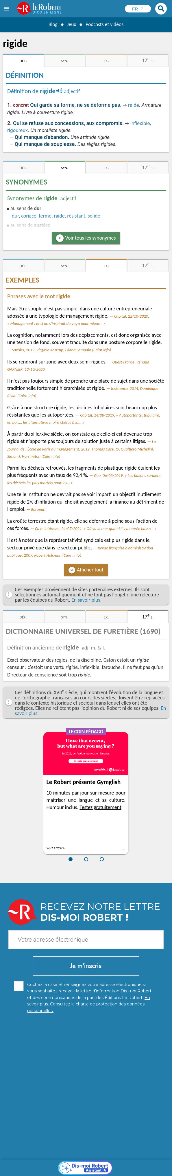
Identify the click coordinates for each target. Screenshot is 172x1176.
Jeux (71, 24)
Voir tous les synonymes (90, 238)
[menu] (7, 8)
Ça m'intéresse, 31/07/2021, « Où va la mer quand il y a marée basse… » (96, 528)
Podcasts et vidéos (104, 24)
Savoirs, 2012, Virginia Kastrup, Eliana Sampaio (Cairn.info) (61, 349)
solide (94, 216)
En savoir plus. (86, 600)
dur (15, 216)
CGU (73, 1170)
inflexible (140, 123)
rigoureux (17, 130)
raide (133, 105)
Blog (52, 24)
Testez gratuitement (100, 807)
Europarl (38, 509)
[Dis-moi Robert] (86, 1068)
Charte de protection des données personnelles (56, 1164)
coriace (28, 216)
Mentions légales (120, 1164)
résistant (76, 216)
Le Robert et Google (100, 1170)
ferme (45, 216)
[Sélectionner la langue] (138, 8)
